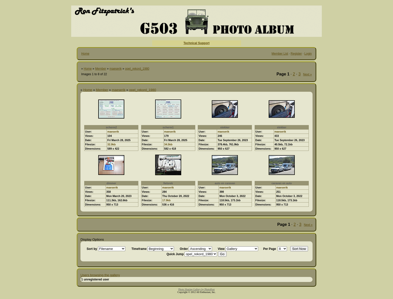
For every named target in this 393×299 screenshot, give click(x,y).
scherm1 (168, 127)
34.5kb (168, 144)
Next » (307, 74)
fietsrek (168, 183)
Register (296, 53)
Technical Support (196, 43)
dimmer (111, 183)
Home (85, 53)
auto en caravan (225, 183)
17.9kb (166, 200)
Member (100, 68)
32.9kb (111, 144)
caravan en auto (281, 183)
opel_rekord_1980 (137, 68)
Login (308, 53)
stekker (225, 127)
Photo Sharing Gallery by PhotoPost (196, 289)
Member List (280, 53)
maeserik (116, 68)
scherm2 (111, 127)
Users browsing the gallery (100, 275)
